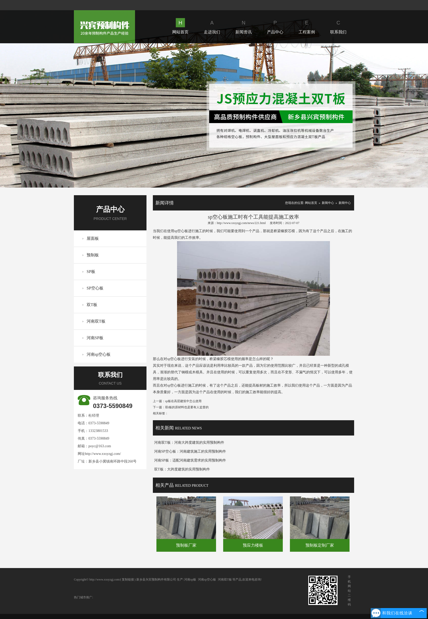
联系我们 (338, 26)
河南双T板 (96, 321)
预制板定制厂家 (319, 545)
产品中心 (275, 26)
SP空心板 (95, 288)
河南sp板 (190, 579)
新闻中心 (328, 203)
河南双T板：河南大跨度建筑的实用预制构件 (189, 442)
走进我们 (212, 26)
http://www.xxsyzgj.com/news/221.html (241, 223)
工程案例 (307, 26)
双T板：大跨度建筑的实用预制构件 (182, 469)
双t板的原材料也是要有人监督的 (187, 407)
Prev (40, 115)
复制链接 (128, 579)
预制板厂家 (186, 545)
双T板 (92, 304)
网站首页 (180, 26)
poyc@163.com (99, 446)
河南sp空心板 (99, 354)
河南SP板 (95, 338)
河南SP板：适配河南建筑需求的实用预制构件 (190, 460)
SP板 (91, 271)
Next (388, 115)
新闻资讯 (243, 26)
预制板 (93, 255)
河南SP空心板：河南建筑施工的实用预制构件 (190, 451)
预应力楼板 (253, 545)
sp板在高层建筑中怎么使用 (183, 401)
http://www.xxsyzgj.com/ (103, 454)
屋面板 (93, 238)
